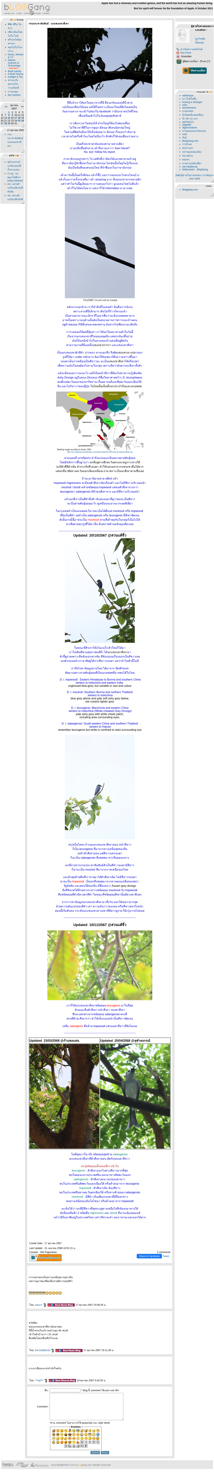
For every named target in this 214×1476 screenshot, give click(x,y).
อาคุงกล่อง (187, 111)
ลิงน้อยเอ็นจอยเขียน (193, 114)
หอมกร (41, 1304)
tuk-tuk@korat (44, 1350)
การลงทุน (13, 91)
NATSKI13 (188, 122)
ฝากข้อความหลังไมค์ (189, 49)
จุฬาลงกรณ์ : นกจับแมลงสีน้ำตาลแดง (14, 166)
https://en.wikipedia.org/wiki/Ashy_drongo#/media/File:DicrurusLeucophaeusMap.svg (100, 452)
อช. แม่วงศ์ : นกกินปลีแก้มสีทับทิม (15, 188)
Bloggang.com (190, 189)
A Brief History (15, 74)
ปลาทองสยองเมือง (192, 151)
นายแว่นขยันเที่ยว (192, 163)
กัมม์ (184, 137)
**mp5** (41, 1380)
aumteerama (189, 107)
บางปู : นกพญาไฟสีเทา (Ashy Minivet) (15, 177)
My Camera (14, 95)
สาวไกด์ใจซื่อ (189, 98)
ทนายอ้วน (187, 155)
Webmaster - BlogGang (195, 169)
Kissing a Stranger (192, 102)
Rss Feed (183, 52)
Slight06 (186, 124)
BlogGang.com (190, 140)
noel (184, 134)
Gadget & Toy (15, 76)
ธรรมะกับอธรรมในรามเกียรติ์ (13, 84)
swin (184, 104)
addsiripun (188, 95)
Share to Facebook (149, 1256)
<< (6, 106)
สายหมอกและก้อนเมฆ (194, 130)
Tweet (166, 1256)
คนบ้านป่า (187, 148)
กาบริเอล (187, 144)
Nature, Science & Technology (14, 63)
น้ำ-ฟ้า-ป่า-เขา (190, 118)
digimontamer (189, 127)
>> (22, 106)
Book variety (14, 71)
